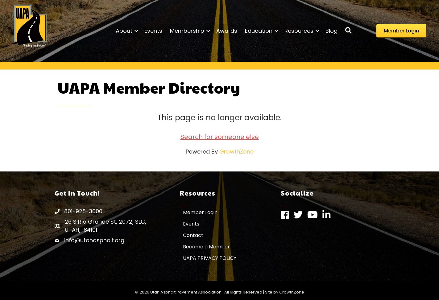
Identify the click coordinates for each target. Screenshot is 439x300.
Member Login (200, 212)
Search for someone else (219, 137)
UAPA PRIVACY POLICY (209, 258)
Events (153, 31)
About (124, 31)
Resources (298, 31)
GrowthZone (236, 151)
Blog (331, 31)
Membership (187, 31)
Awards (226, 31)
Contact (193, 235)
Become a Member (206, 246)
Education (258, 31)
